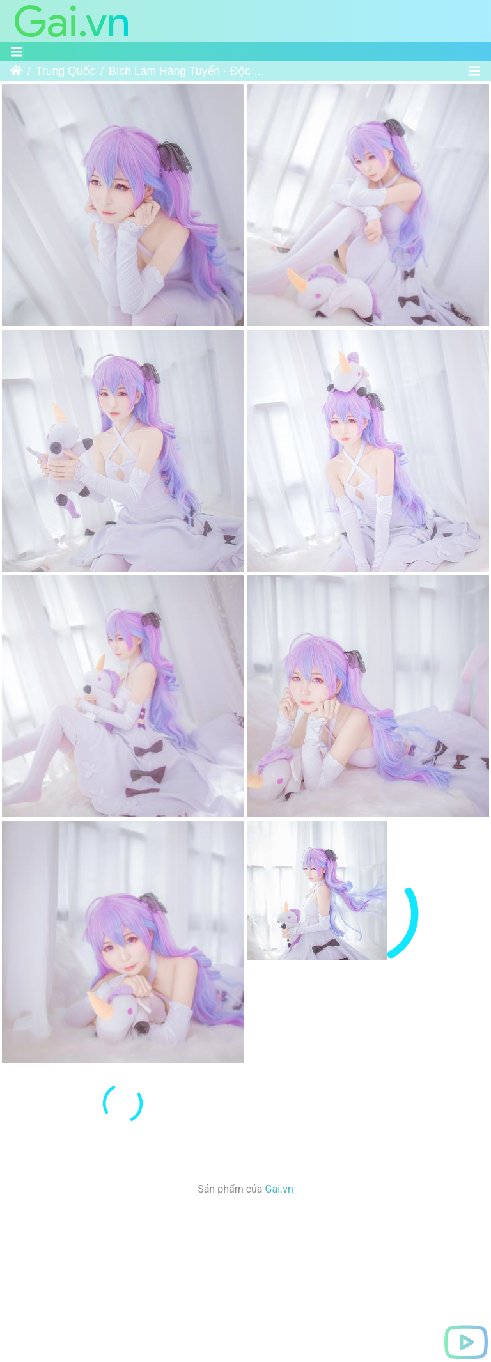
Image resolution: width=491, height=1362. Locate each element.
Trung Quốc (65, 71)
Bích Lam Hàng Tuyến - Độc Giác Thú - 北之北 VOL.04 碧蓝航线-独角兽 (188, 71)
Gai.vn (279, 1232)
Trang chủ (16, 71)
